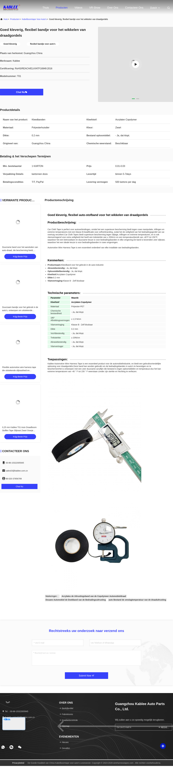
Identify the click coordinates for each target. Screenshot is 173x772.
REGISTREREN (164, 727)
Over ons (112, 7)
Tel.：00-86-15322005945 (15, 711)
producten (14, 19)
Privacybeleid (18, 763)
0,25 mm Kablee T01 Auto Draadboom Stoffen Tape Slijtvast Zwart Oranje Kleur (19, 430)
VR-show (94, 7)
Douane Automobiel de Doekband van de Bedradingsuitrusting (76, 600)
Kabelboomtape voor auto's (34, 19)
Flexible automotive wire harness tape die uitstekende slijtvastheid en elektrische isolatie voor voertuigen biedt (20, 370)
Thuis (46, 7)
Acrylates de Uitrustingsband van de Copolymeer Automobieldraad (94, 596)
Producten (62, 7)
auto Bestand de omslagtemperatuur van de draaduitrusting (137, 600)
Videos (78, 7)
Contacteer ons (134, 7)
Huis (6, 19)
